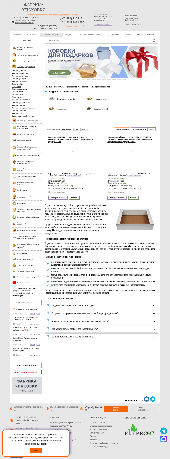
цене (76, 129)
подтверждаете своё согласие (48, 437)
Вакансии (93, 440)
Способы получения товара (91, 35)
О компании (32, 35)
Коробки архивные (19, 70)
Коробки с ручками (19, 111)
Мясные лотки (17, 94)
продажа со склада (122, 129)
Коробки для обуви (19, 79)
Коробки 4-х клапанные (21, 100)
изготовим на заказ (139, 129)
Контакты (151, 35)
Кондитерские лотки (19, 89)
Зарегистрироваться (131, 18)
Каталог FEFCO (96, 433)
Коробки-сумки (17, 113)
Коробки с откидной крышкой (23, 108)
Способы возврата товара (100, 426)
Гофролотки (16, 87)
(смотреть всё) (30, 303)
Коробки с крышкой (19, 105)
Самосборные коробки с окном (23, 116)
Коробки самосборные (20, 73)
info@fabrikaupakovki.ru (24, 23)
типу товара (66, 129)
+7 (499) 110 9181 (73, 18)
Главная (17, 35)
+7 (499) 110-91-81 (94, 409)
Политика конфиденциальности (103, 443)
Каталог (27, 40)
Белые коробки (17, 84)
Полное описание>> (74, 175)
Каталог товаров (51, 35)
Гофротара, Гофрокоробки (65, 87)
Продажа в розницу (47, 25)
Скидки (68, 35)
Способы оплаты (135, 418)
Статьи (139, 35)
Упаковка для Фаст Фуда (61, 426)
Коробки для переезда (20, 76)
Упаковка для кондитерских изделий (66, 422)
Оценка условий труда (99, 446)
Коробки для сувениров (21, 102)
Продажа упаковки (97, 422)
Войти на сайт (129, 20)
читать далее (35, 314)
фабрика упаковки (33, 7)
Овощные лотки (18, 97)
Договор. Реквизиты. (98, 429)
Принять (36, 450)
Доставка (115, 35)
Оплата (128, 35)
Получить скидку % (57, 192)
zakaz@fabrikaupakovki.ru (25, 20)
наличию (84, 129)
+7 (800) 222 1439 (73, 21)
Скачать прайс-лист (26, 365)
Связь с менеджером (102, 24)
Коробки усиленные (19, 81)
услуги (151, 129)
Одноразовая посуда (59, 429)
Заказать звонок (72, 26)
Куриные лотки (17, 92)
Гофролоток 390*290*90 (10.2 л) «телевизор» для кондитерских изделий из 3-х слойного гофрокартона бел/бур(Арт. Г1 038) (71, 139)
